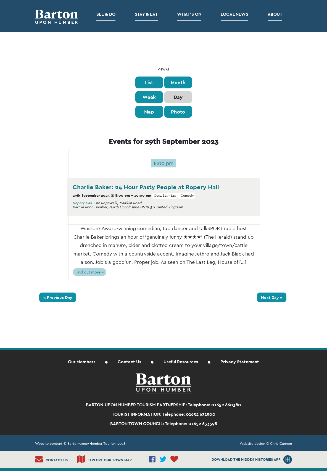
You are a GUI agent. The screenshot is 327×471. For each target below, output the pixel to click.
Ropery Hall (82, 203)
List (149, 82)
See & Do (105, 14)
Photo (178, 112)
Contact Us (129, 362)
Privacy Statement (239, 362)
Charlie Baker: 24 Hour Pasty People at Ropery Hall (146, 187)
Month (178, 82)
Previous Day (57, 297)
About (275, 14)
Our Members (81, 362)
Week (149, 97)
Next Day (271, 297)
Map (149, 112)
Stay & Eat (146, 14)
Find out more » (89, 272)
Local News (234, 14)
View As (163, 69)
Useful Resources (181, 362)
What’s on (189, 14)
